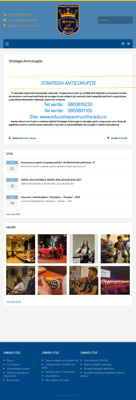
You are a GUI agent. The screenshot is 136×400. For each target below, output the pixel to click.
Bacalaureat (13, 380)
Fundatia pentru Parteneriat (59, 371)
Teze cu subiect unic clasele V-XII (62, 360)
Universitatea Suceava (18, 368)
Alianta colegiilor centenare (97, 364)
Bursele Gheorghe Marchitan (99, 368)
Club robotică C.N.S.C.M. (96, 360)
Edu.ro (10, 360)
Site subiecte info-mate (57, 380)
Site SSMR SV (52, 376)
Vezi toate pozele (13, 301)
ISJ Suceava (13, 364)
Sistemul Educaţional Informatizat (16, 374)
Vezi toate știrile (13, 214)
